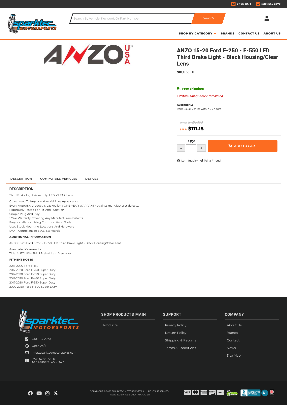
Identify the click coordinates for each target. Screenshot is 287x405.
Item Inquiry (189, 160)
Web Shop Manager (137, 394)
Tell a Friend (212, 160)
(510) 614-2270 (41, 339)
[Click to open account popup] (267, 18)
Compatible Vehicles (58, 178)
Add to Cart (245, 146)
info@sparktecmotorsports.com (54, 352)
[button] (147, 18)
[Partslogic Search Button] (208, 18)
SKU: (181, 72)
